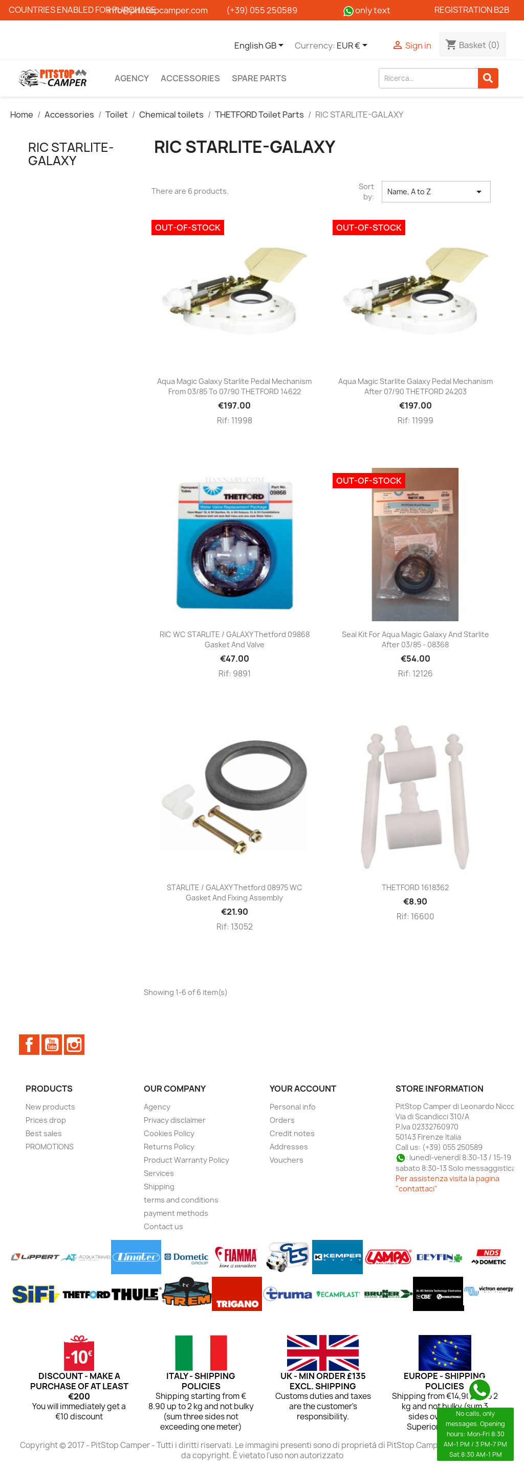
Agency (132, 78)
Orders (282, 1120)
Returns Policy (169, 1146)
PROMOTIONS (50, 1146)
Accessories (190, 78)
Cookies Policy (169, 1133)
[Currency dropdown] (354, 46)
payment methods (176, 1213)
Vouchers (286, 1160)
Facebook (29, 1044)
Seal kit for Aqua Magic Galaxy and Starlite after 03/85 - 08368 (415, 639)
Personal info (293, 1107)
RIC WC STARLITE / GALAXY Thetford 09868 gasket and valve (235, 639)
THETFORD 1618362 (415, 887)
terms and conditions (181, 1200)
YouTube (51, 1044)
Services (159, 1173)
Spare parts (259, 78)
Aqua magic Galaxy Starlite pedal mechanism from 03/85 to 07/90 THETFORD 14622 (234, 386)
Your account (303, 1088)
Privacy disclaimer (175, 1120)
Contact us (163, 1226)
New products (50, 1107)
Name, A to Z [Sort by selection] (436, 192)
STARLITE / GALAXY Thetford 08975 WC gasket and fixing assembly (234, 892)
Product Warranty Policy (186, 1160)
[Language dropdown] (260, 46)
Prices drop (46, 1120)
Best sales (44, 1133)
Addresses (289, 1146)
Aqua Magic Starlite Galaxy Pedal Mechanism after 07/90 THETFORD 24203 (415, 386)
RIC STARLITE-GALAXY (71, 154)
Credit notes (292, 1133)
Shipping (159, 1186)
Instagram (74, 1044)
